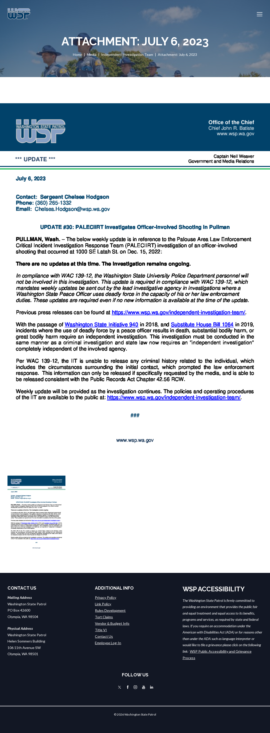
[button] (260, 13)
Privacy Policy (105, 597)
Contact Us (104, 635)
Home (77, 54)
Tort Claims (104, 617)
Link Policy (103, 604)
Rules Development (110, 610)
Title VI (101, 629)
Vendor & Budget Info (112, 623)
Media (91, 54)
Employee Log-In (108, 642)
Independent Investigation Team (127, 54)
